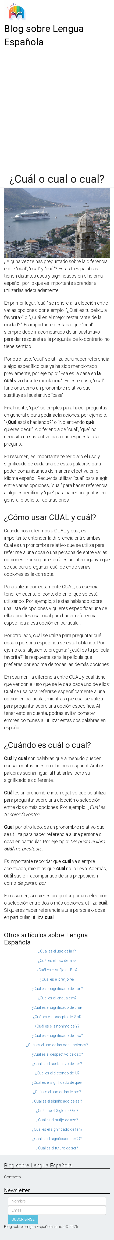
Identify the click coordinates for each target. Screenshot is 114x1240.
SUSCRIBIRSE (23, 1219)
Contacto (12, 1177)
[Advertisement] (57, 108)
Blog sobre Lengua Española (44, 35)
